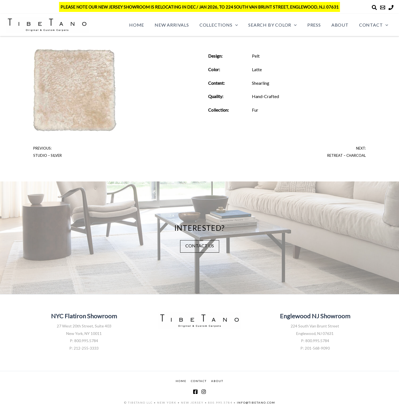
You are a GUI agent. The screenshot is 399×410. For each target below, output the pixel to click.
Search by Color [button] (278, 25)
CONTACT (199, 381)
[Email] (382, 7)
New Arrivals (181, 24)
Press (318, 24)
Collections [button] (226, 25)
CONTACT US (199, 245)
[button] (242, 25)
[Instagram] (203, 391)
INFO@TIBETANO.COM (256, 402)
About (342, 24)
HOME (181, 381)
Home (147, 24)
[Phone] (390, 7)
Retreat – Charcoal (346, 155)
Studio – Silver (47, 155)
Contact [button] (374, 25)
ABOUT (217, 381)
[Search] (374, 7)
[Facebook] (195, 391)
